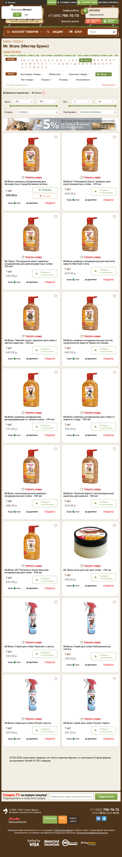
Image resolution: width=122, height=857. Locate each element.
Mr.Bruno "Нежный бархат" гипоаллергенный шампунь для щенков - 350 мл (88, 494)
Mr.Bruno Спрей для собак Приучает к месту (29, 646)
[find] (114, 32)
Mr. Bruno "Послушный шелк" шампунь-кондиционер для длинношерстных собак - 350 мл (29, 264)
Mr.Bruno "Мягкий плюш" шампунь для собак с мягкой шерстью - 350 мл (31, 341)
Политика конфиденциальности (92, 833)
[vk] (98, 818)
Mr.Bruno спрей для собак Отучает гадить (86, 723)
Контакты (113, 2)
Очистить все (108, 85)
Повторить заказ (95, 21)
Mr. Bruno (36, 92)
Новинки (51, 2)
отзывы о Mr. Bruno (12, 51)
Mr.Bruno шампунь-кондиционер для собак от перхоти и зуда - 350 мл (89, 418)
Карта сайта (73, 820)
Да (17, 14)
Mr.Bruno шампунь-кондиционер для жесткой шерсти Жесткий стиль (89, 262)
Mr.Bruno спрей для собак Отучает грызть (28, 723)
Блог (78, 31)
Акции (58, 31)
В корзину (46, 190)
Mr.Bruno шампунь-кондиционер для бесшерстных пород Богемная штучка (26, 182)
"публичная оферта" (63, 830)
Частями (47, 196)
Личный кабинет (111, 21)
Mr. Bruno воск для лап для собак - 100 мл (87, 570)
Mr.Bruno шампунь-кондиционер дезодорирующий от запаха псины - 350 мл (29, 418)
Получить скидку (33, 177)
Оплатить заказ (89, 2)
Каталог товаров (25, 31)
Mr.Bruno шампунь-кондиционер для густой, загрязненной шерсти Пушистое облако (88, 341)
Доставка (102, 2)
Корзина (94, 10)
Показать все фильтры (17, 85)
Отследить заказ (68, 2)
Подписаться (106, 796)
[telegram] (103, 818)
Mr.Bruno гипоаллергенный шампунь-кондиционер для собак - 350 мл (26, 494)
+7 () (63, 16)
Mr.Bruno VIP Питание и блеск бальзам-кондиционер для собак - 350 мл (27, 571)
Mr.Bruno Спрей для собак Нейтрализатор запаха (86, 647)
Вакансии (50, 818)
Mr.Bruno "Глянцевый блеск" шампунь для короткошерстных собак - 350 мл (86, 182)
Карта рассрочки (17, 821)
